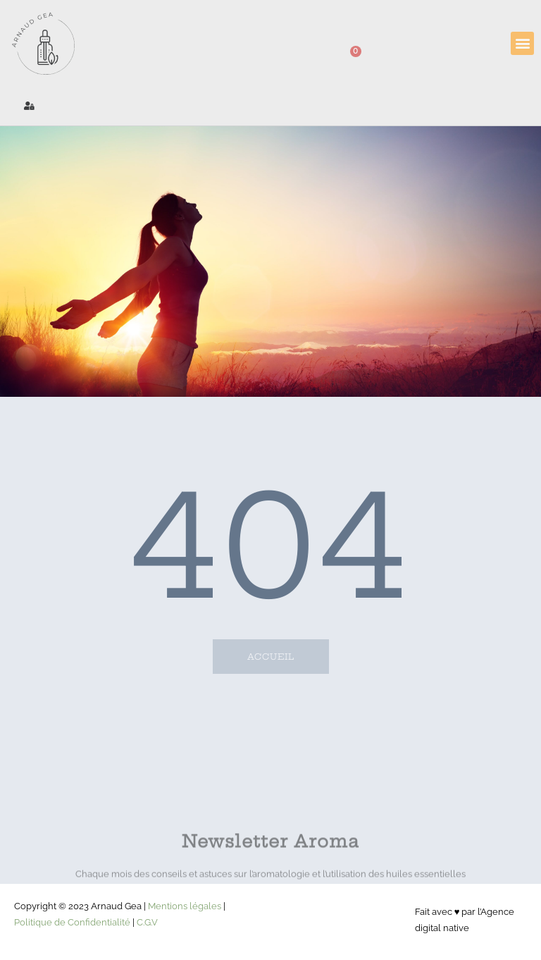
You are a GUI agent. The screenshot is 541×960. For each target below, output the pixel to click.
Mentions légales (184, 906)
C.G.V (147, 922)
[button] (522, 43)
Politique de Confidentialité (72, 922)
